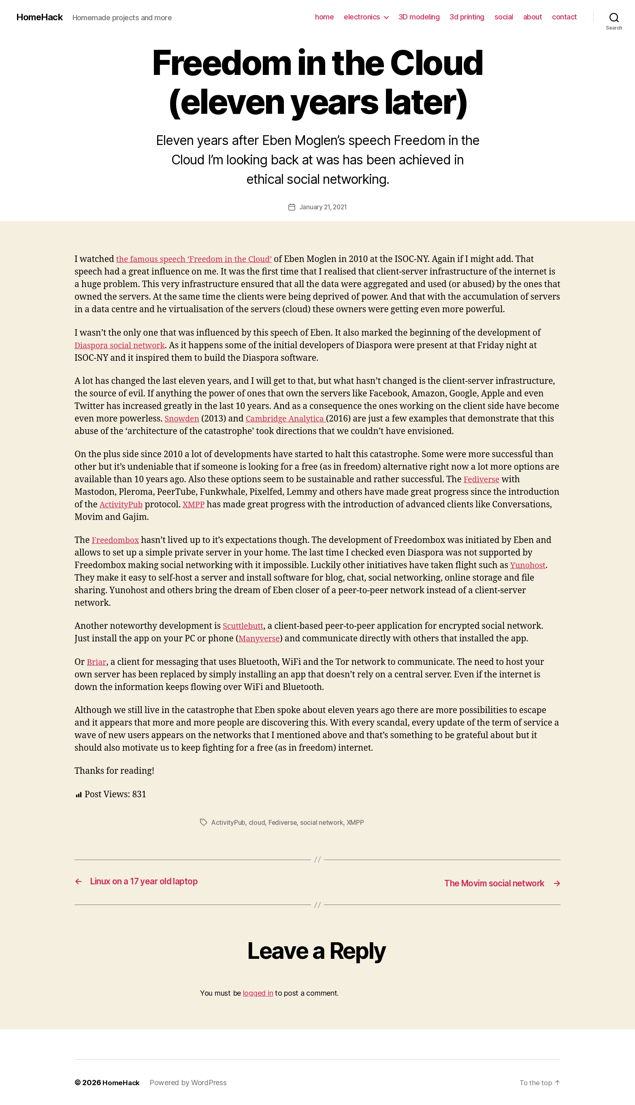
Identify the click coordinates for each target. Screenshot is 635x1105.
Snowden (183, 418)
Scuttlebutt (245, 626)
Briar (97, 661)
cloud (257, 822)
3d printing (467, 17)
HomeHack (41, 17)
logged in (258, 992)
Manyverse (261, 638)
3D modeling (419, 17)
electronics (362, 17)
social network (323, 822)
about (532, 17)
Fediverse (483, 479)
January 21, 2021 (323, 207)
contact (564, 17)
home (324, 17)
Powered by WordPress (189, 1082)
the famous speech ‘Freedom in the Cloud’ (200, 259)
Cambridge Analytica (292, 418)
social (503, 17)
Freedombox (117, 540)
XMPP (198, 504)
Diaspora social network (123, 345)
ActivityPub (123, 504)
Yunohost (529, 565)
